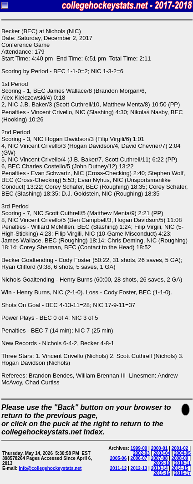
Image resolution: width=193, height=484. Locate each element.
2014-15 (180, 468)
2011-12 (118, 468)
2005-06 (118, 458)
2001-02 (180, 448)
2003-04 (161, 453)
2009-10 (161, 463)
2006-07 (139, 458)
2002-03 (141, 453)
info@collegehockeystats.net (50, 468)
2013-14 (159, 468)
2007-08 (159, 458)
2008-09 (180, 458)
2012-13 (139, 468)
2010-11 (182, 463)
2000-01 (159, 448)
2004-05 (182, 453)
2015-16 (161, 473)
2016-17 (182, 473)
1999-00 (139, 448)
